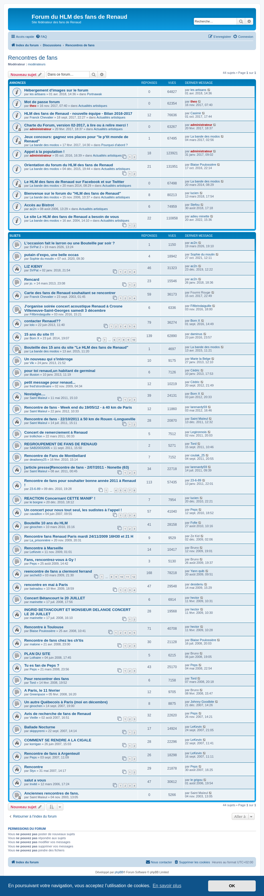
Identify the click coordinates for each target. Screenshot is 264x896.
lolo (32, 325)
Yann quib (197, 571)
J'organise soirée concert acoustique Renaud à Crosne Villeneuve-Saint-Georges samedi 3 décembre (73, 308)
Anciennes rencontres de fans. (51, 793)
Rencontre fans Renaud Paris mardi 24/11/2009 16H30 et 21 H (78, 536)
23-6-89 (35, 488)
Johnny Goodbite (202, 701)
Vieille (34, 717)
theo (33, 105)
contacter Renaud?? (42, 321)
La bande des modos (44, 145)
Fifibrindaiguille (40, 314)
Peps (194, 509)
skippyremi (37, 731)
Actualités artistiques (92, 105)
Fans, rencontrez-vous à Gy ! (50, 560)
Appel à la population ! (44, 151)
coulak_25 (197, 455)
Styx (33, 770)
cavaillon (36, 513)
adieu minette (199, 216)
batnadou (36, 588)
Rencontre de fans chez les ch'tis (54, 640)
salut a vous (35, 780)
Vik (32, 363)
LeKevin (35, 552)
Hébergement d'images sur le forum (56, 90)
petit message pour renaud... (50, 382)
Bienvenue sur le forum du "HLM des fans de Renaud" (72, 193)
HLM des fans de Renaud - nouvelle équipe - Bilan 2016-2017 (78, 113)
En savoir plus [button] (167, 885)
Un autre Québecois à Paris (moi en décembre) (65, 702)
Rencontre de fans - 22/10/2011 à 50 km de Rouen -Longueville (79, 419)
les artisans (38, 94)
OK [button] (232, 885)
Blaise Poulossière (203, 164)
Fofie (193, 522)
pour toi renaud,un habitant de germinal (59, 371)
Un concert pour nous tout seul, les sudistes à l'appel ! (73, 510)
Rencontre (33, 767)
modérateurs (37, 64)
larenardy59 (198, 407)
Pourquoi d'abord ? (114, 145)
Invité (33, 784)
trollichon (36, 436)
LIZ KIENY (33, 266)
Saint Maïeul (38, 398)
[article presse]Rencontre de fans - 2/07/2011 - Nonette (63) (76, 467)
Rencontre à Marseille (43, 548)
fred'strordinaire (40, 386)
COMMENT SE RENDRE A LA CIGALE (57, 740)
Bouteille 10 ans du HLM (46, 523)
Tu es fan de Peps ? (41, 665)
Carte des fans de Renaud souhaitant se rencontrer (69, 293)
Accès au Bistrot (39, 205)
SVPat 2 (35, 247)
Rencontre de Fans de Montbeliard (55, 456)
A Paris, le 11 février (42, 690)
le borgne (36, 502)
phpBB (119, 872)
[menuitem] (41, 36)
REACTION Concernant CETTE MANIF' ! (59, 498)
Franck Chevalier (41, 117)
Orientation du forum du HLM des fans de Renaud (68, 165)
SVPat (34, 270)
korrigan (35, 744)
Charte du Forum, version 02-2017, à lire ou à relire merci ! (76, 125)
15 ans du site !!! (39, 334)
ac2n (33, 209)
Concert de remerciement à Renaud (56, 432)
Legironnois (198, 432)
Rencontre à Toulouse (44, 627)
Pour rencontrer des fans (46, 679)
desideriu (196, 584)
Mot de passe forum (42, 102)
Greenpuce (37, 694)
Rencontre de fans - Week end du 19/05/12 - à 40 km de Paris (78, 407)
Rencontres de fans (32, 58)
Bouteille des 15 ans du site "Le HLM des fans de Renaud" (76, 347)
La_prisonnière (40, 540)
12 (133, 577)
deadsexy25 (38, 459)
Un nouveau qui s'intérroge (48, 359)
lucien (194, 193)
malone (35, 644)
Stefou (195, 204)
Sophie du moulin (42, 258)
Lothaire (35, 657)
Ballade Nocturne (39, 727)
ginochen (36, 527)
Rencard (31, 279)
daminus (196, 334)
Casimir (195, 113)
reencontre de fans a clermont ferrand (58, 571)
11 (127, 577)
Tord (193, 443)
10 (133, 340)
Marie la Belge (200, 358)
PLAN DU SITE (37, 654)
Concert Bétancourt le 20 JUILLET (54, 598)
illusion (34, 374)
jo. (31, 283)
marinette (36, 602)
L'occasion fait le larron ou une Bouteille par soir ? (69, 243)
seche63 (36, 575)
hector (194, 597)
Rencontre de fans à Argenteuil (52, 753)
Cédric (195, 370)
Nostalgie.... (34, 394)
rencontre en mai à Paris (46, 585)
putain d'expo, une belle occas (51, 255)
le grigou (196, 779)
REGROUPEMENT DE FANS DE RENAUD (60, 444)
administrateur (40, 129)
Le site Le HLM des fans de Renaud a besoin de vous (71, 217)
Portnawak (94, 94)
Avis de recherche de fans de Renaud (57, 714)
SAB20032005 (40, 448)
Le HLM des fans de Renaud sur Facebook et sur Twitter (74, 182)
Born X (195, 320)
